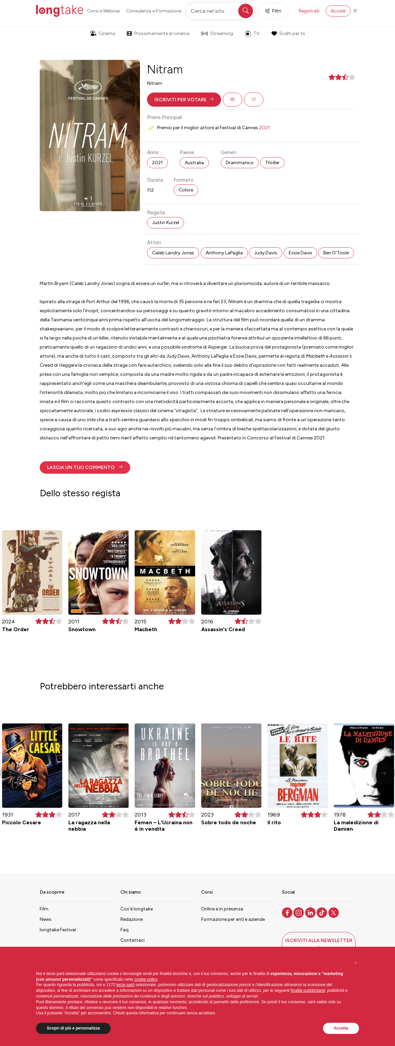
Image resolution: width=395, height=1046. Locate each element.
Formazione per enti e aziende (233, 919)
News (45, 919)
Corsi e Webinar (103, 11)
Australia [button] (194, 163)
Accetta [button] (341, 1028)
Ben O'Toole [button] (336, 253)
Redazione (131, 919)
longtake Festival (58, 930)
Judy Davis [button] (265, 253)
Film (44, 909)
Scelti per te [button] (288, 33)
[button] (184, 100)
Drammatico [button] (240, 163)
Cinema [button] (102, 33)
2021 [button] (157, 163)
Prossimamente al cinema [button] (158, 33)
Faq (124, 930)
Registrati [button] (309, 11)
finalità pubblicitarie (308, 990)
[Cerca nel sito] (220, 11)
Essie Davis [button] (300, 253)
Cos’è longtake (136, 909)
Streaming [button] (217, 33)
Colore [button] (186, 190)
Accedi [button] (338, 11)
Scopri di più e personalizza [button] (73, 1028)
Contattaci (132, 940)
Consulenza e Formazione (153, 11)
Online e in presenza (222, 909)
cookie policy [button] (145, 979)
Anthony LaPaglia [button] (224, 253)
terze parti (125, 984)
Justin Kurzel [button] (165, 222)
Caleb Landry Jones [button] (173, 253)
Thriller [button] (272, 163)
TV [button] (252, 33)
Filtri (273, 10)
